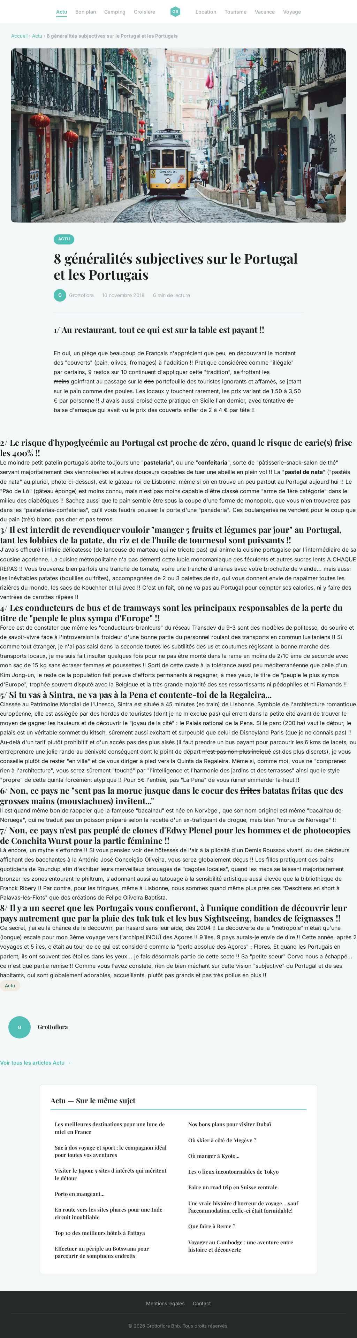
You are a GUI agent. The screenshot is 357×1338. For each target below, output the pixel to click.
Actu (61, 12)
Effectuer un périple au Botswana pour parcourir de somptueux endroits (102, 1252)
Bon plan (85, 12)
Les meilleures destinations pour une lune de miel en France (110, 1128)
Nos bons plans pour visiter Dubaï (229, 1124)
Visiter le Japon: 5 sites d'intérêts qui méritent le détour (110, 1174)
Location (206, 12)
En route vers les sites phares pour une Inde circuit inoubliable (108, 1213)
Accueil (19, 36)
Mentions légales (165, 1303)
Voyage (292, 12)
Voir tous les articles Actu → (35, 1062)
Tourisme (235, 12)
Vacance (265, 12)
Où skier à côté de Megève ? (222, 1140)
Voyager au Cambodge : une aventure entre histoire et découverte (240, 1246)
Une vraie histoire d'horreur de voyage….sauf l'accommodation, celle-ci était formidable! (243, 1207)
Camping (115, 12)
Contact (202, 1303)
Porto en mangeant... (80, 1193)
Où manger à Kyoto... (214, 1155)
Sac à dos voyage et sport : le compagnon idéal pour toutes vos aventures (111, 1151)
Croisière (144, 12)
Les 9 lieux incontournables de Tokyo (233, 1171)
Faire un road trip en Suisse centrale (233, 1187)
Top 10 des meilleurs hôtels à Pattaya (100, 1232)
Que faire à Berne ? (211, 1226)
